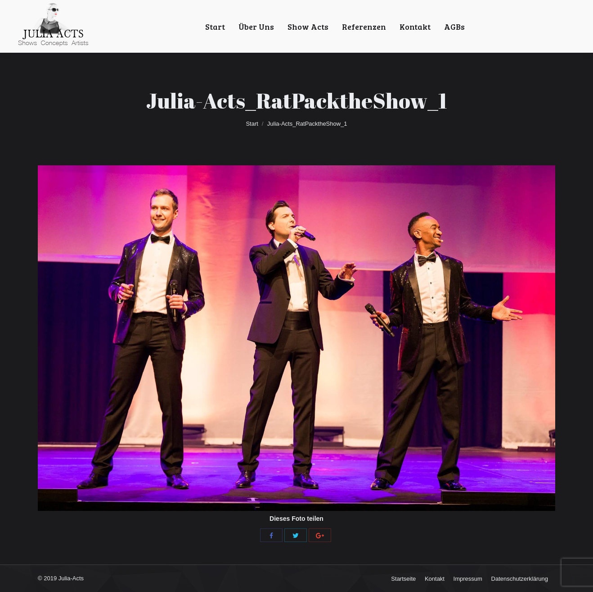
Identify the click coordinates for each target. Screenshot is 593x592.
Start (252, 123)
